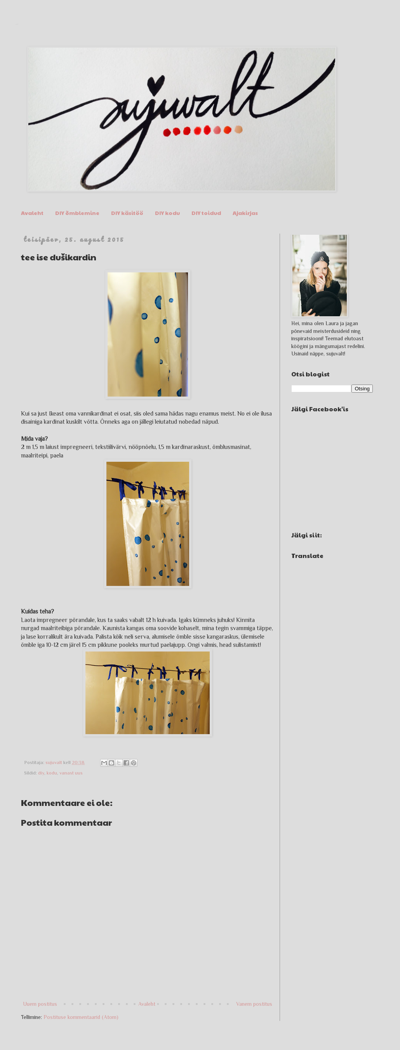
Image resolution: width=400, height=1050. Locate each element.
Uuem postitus (40, 1004)
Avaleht (32, 213)
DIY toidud (206, 213)
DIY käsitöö (127, 213)
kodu (52, 773)
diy (41, 773)
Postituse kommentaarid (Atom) (80, 1017)
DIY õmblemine (77, 213)
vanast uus (71, 773)
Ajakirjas (245, 213)
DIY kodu (167, 213)
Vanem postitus (254, 1004)
